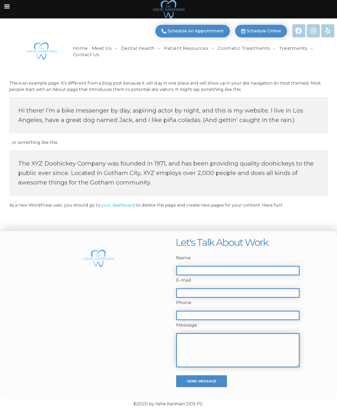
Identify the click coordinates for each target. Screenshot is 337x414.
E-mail (183, 280)
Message (186, 325)
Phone (183, 302)
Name (183, 257)
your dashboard (118, 205)
